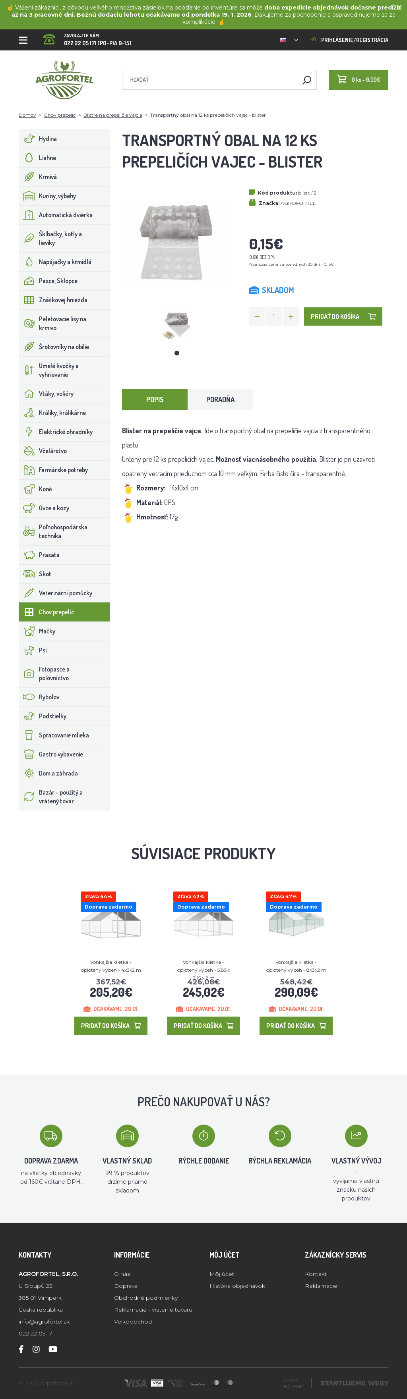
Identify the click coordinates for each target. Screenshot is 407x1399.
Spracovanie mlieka (54, 735)
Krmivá (38, 176)
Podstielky (42, 716)
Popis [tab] (155, 399)
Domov (27, 115)
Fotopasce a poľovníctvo (44, 673)
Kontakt (316, 1273)
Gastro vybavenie (51, 754)
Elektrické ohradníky (56, 431)
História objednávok (237, 1285)
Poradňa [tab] (220, 399)
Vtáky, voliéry (46, 393)
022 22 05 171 (36, 1333)
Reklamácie (321, 1285)
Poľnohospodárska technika (53, 531)
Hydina (38, 138)
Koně (35, 488)
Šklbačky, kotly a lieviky (50, 238)
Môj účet (221, 1273)
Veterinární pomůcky (55, 593)
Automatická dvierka (56, 214)
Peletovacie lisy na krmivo (52, 323)
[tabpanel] (177, 324)
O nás (122, 1273)
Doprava (126, 1285)
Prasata (39, 554)
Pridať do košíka (343, 316)
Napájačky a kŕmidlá (55, 261)
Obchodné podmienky (146, 1297)
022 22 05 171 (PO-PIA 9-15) (87, 37)
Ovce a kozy (44, 508)
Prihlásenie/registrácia (349, 40)
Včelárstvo (43, 450)
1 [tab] (176, 353)
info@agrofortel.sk (44, 1321)
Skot (35, 573)
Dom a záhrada (48, 773)
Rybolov (39, 697)
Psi (33, 650)
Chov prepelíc (60, 115)
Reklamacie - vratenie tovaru (153, 1309)
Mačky (37, 631)
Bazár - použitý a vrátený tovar (51, 796)
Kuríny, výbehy (47, 195)
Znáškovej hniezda (53, 299)
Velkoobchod (133, 1321)
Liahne (37, 157)
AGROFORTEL (298, 203)
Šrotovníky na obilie (54, 346)
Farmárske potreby (53, 469)
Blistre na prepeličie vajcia (112, 115)
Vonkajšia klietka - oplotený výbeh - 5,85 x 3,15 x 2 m (203, 970)
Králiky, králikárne (52, 412)
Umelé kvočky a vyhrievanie (49, 370)
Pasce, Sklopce (48, 280)
